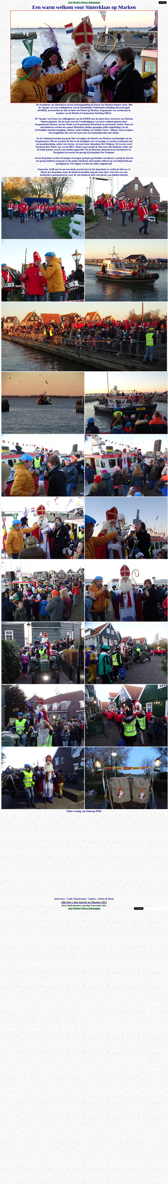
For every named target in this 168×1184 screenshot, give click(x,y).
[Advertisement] (27, 937)
